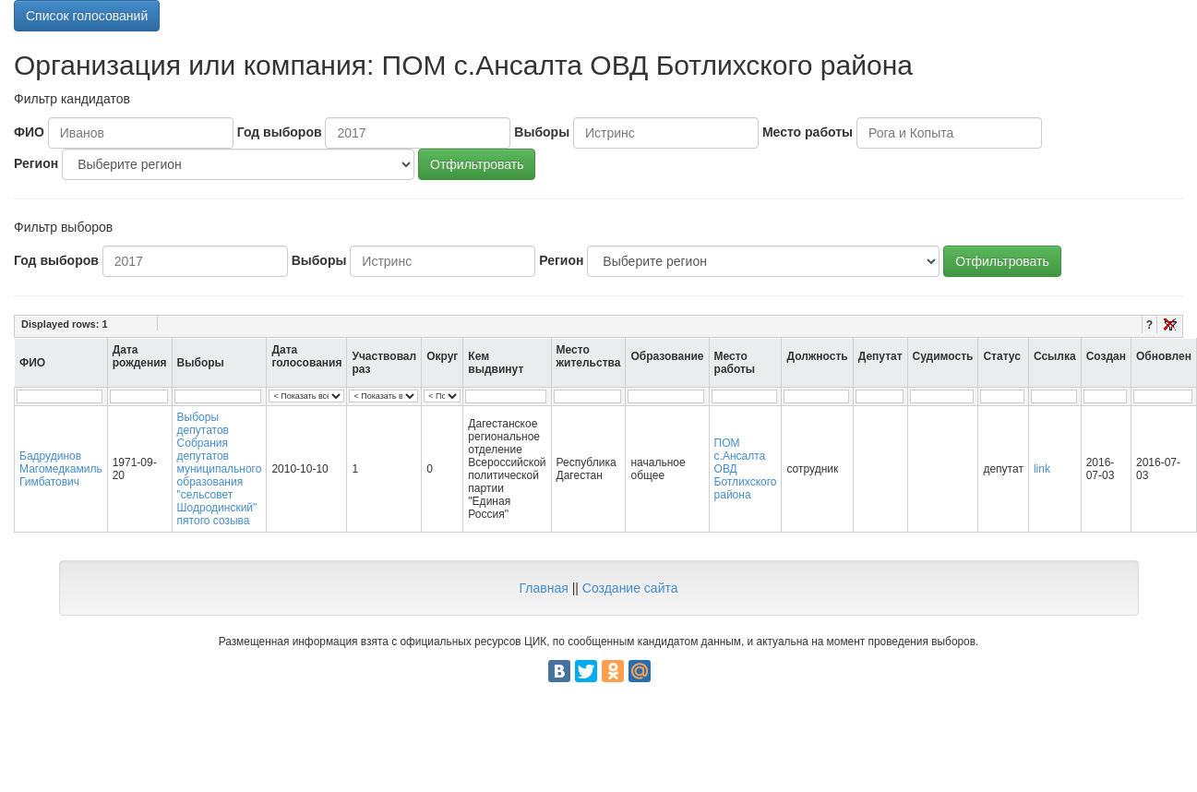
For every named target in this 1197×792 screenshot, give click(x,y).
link (1042, 468)
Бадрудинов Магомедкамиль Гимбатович (60, 469)
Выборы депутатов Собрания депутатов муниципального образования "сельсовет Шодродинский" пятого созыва (219, 469)
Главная (543, 588)
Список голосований (87, 15)
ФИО (29, 132)
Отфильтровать (476, 164)
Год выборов (279, 132)
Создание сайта (630, 588)
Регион (36, 163)
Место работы (807, 132)
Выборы (541, 132)
